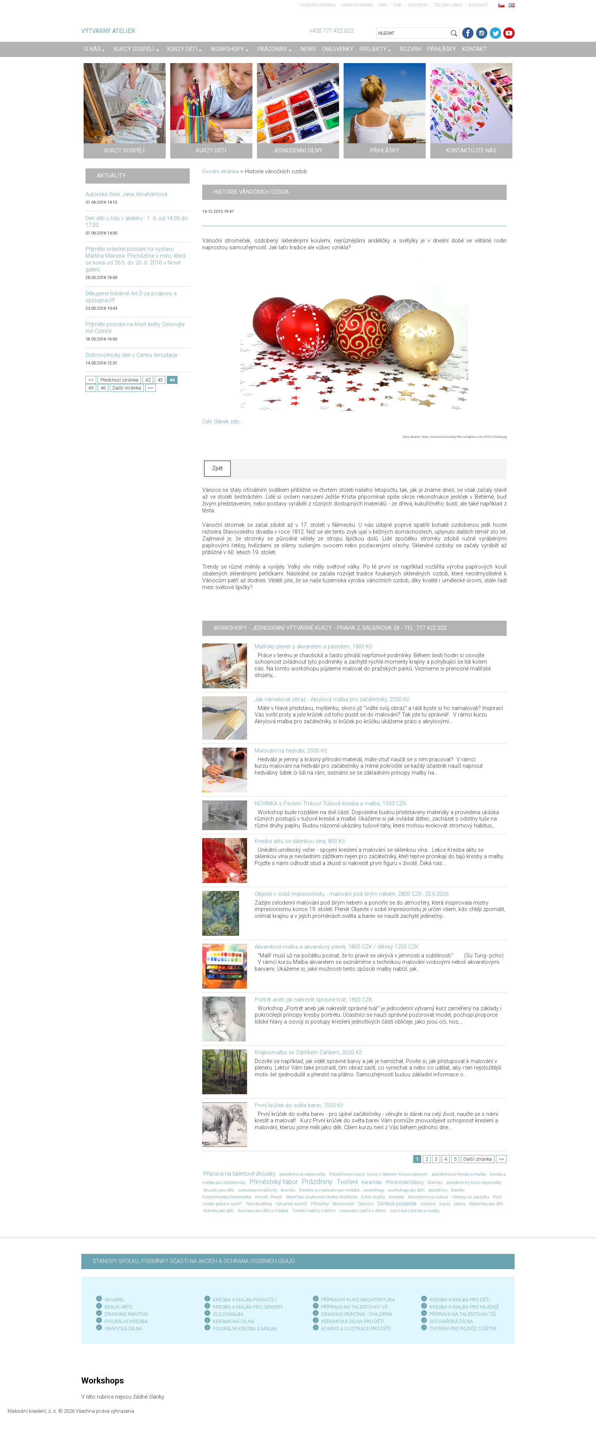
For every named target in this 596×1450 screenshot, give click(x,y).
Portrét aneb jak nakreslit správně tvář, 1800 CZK (313, 1000)
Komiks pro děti (218, 1210)
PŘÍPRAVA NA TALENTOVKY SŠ (463, 1314)
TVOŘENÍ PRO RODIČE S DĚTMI (463, 1328)
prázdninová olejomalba (302, 1174)
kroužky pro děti (218, 1190)
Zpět (217, 468)
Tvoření (347, 1181)
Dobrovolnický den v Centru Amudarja (131, 355)
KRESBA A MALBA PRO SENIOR (246, 1307)
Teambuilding (259, 1203)
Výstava (428, 1203)
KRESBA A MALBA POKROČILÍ (245, 1300)
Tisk (397, 5)
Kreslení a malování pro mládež (329, 1190)
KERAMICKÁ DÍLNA (233, 1321)
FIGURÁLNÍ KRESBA (126, 1321)
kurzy (444, 1203)
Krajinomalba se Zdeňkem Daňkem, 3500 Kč (308, 1052)
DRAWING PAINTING (126, 1314)
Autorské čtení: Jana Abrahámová (126, 194)
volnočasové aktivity (257, 1190)
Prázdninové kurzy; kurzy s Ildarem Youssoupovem (378, 1174)
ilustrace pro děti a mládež (263, 1210)
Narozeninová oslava (428, 1197)
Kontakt (478, 5)
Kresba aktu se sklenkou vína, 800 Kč (300, 841)
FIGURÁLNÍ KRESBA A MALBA (245, 1328)
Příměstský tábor (273, 1181)
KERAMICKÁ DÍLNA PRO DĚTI (352, 1321)
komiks (288, 1190)
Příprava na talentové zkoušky (239, 1174)
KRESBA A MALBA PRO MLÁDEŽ (464, 1307)
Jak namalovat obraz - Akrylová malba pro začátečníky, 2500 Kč (332, 699)
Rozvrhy (418, 5)
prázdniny (437, 1190)
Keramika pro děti (486, 1203)
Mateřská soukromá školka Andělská (321, 1197)
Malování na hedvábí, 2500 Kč (291, 751)
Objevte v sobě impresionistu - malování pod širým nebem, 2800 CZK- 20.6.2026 (352, 894)
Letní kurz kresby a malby (414, 1210)
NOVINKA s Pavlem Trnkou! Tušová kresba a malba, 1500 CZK (330, 803)
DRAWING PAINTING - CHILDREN (356, 1314)
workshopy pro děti (406, 1190)
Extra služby (373, 1197)
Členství (366, 1203)
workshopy (373, 1190)
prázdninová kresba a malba (459, 1174)
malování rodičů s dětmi (363, 1210)
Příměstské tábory (404, 1182)
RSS (383, 5)
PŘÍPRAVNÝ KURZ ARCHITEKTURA (358, 1300)
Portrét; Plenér (268, 1197)
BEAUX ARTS (118, 1307)
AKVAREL (115, 1300)
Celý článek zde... (222, 421)
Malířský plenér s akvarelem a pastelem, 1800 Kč (313, 646)
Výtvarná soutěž (291, 1203)
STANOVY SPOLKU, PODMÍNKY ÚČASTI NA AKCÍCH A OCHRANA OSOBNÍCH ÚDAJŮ (194, 1261)
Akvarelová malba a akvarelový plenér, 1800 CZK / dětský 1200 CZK (336, 947)
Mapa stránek (357, 5)
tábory (460, 1203)
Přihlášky (320, 1203)
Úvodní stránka (318, 5)
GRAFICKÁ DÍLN (122, 1328)
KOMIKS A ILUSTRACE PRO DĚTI (356, 1328)
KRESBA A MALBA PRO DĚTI (460, 1300)
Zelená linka (448, 5)
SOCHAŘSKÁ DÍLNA (451, 1321)
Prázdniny (317, 1181)
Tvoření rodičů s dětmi (314, 1210)
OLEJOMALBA (228, 1314)
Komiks (435, 1182)
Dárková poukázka (397, 1203)
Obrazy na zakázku (470, 1197)
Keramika (371, 1182)
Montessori (343, 1203)
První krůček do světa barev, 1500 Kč (299, 1105)
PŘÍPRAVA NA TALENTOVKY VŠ (354, 1307)
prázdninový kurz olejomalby (473, 1182)
